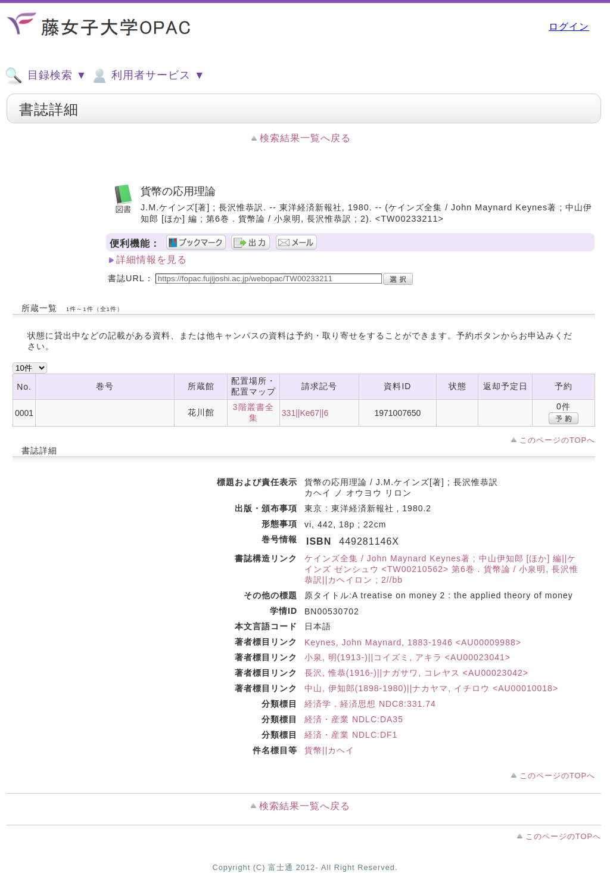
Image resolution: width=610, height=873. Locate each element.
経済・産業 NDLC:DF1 (350, 735)
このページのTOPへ (557, 440)
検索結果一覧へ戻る (305, 138)
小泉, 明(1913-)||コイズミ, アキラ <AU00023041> (407, 657)
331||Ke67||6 (305, 413)
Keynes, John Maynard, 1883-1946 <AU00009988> (412, 642)
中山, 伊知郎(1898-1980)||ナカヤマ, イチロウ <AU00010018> (431, 688)
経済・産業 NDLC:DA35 (353, 719)
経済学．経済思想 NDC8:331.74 (370, 704)
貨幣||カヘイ (329, 750)
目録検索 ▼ (46, 76)
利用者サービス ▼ (147, 76)
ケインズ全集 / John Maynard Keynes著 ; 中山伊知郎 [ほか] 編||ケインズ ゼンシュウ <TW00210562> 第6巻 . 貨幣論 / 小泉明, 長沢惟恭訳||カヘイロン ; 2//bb (441, 569)
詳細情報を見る (151, 259)
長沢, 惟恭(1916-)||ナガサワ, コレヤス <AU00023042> (416, 673)
